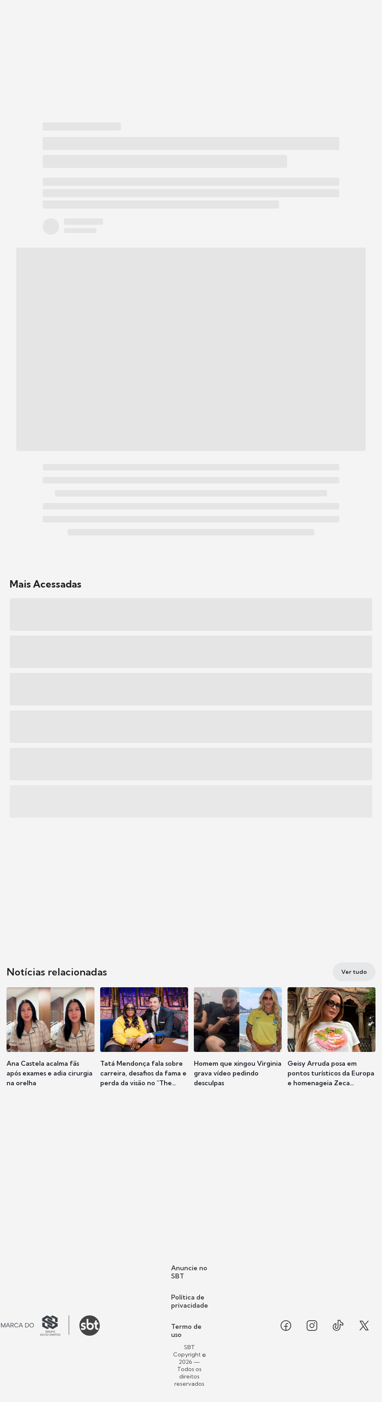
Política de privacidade (189, 1301)
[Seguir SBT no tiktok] (338, 1325)
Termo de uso (186, 1330)
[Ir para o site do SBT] (89, 1325)
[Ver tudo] (354, 971)
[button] (50, 1044)
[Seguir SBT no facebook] (285, 1325)
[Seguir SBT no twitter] (364, 1325)
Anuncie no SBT (189, 1272)
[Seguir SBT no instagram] (311, 1325)
